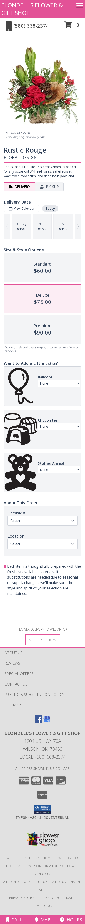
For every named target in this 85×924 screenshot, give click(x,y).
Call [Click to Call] (14, 920)
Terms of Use (42, 906)
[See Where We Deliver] (42, 639)
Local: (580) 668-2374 (43, 757)
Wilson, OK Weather (21, 882)
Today (50, 208)
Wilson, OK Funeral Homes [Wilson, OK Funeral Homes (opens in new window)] (31, 858)
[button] (71, 26)
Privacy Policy (22, 898)
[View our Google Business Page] (46, 721)
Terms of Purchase (56, 898)
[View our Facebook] (38, 721)
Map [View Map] (42, 920)
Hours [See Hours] (71, 920)
